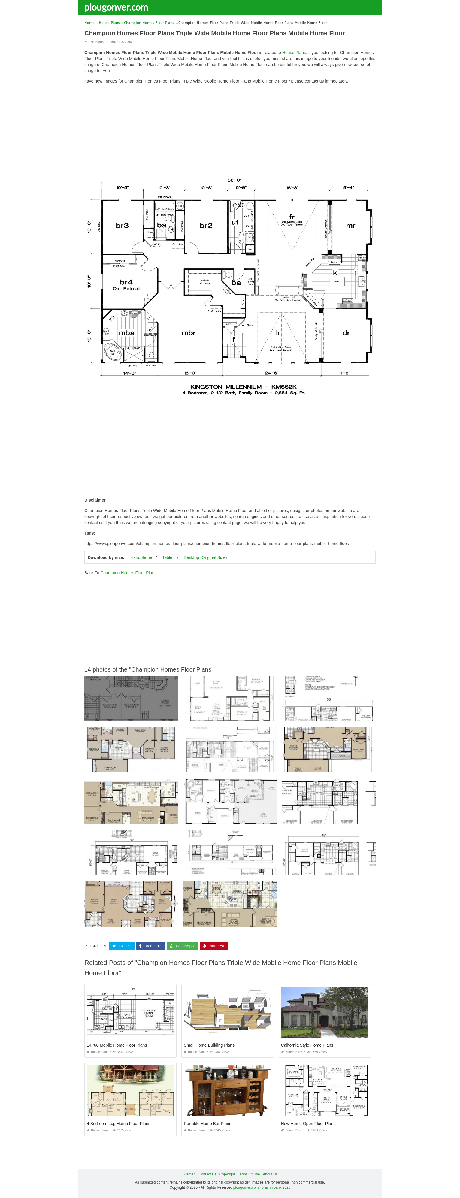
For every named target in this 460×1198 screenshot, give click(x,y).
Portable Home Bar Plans (207, 1123)
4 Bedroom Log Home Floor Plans (118, 1123)
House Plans (94, 42)
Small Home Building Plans (209, 1045)
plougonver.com (116, 7)
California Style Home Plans (307, 1045)
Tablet (167, 557)
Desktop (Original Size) (205, 557)
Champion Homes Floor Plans (128, 572)
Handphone (141, 557)
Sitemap (188, 1174)
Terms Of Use (249, 1174)
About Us (270, 1174)
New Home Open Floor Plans (308, 1123)
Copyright (227, 1174)
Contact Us (207, 1174)
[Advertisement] (230, 131)
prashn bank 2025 (276, 1187)
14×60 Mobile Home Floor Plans (117, 1045)
